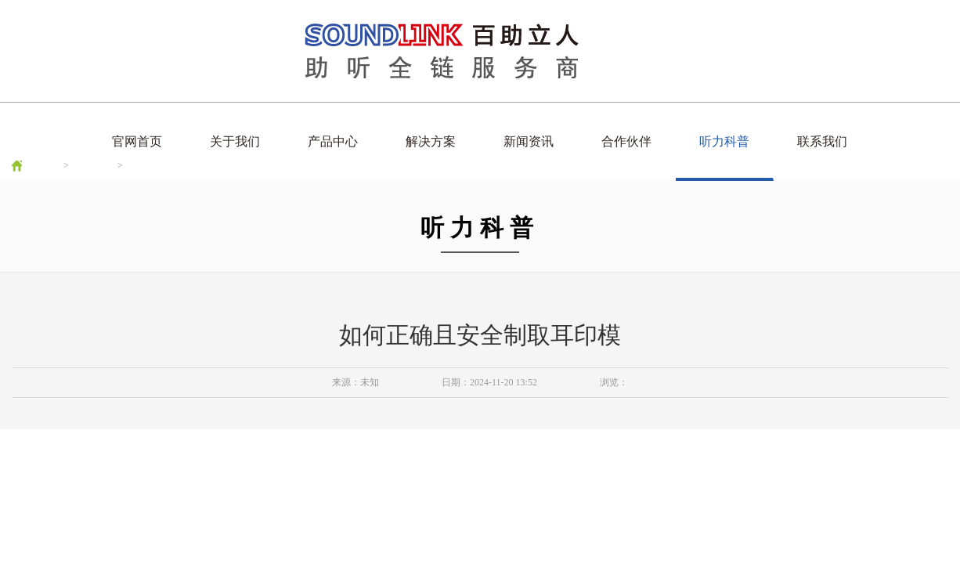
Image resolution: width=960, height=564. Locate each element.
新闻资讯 (528, 141)
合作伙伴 (626, 141)
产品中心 (333, 141)
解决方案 (431, 141)
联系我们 (822, 141)
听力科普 (724, 141)
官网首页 (137, 141)
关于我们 (235, 141)
